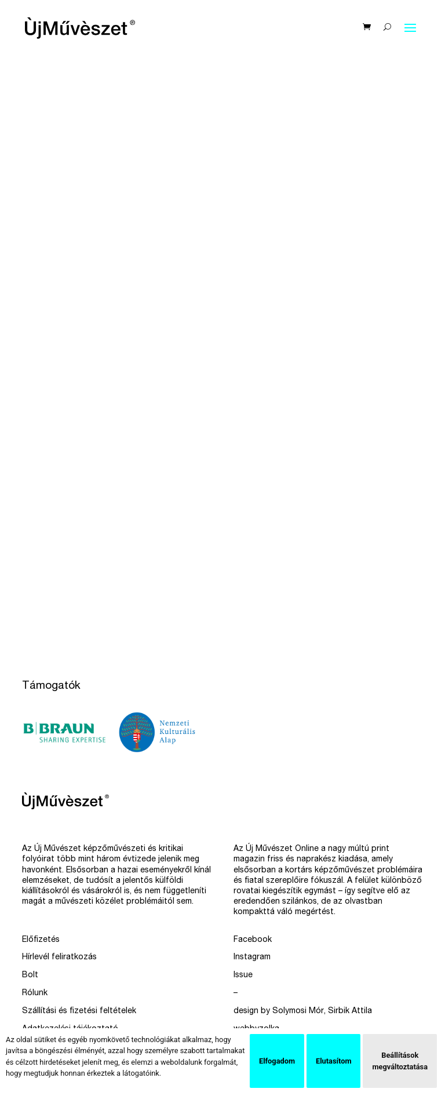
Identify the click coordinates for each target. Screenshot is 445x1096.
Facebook (253, 940)
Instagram (252, 957)
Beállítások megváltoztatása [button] (400, 1061)
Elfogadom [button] (277, 1061)
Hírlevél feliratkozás (59, 957)
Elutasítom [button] (333, 1061)
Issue (243, 975)
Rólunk (35, 993)
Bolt (30, 975)
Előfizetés (41, 940)
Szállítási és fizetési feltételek (79, 1011)
